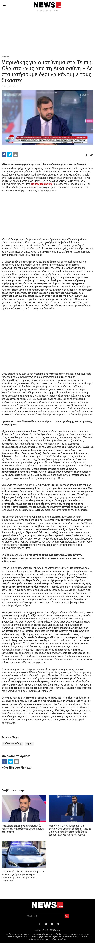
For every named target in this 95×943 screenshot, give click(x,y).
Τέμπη (29, 743)
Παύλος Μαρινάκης (41, 184)
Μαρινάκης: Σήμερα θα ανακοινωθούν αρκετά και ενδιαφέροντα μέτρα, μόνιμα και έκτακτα (23, 828)
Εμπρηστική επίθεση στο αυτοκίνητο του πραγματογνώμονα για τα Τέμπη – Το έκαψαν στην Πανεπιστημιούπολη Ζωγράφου (23, 876)
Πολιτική (5, 57)
